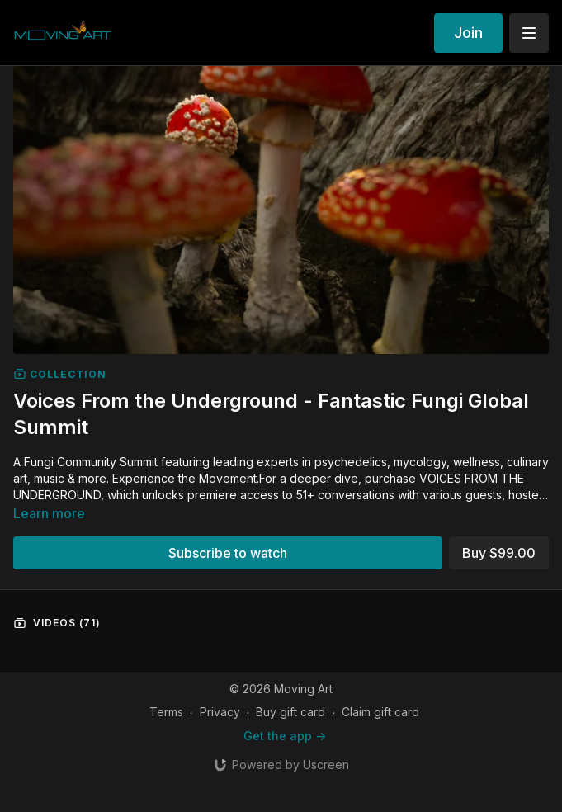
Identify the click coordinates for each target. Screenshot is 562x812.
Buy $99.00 (499, 553)
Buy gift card (290, 712)
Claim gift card (380, 712)
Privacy (220, 712)
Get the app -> (284, 736)
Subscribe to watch (227, 553)
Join (468, 32)
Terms (166, 712)
